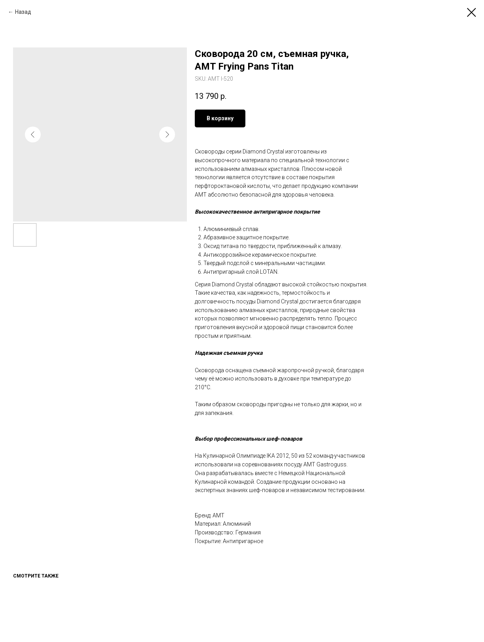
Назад (23, 12)
